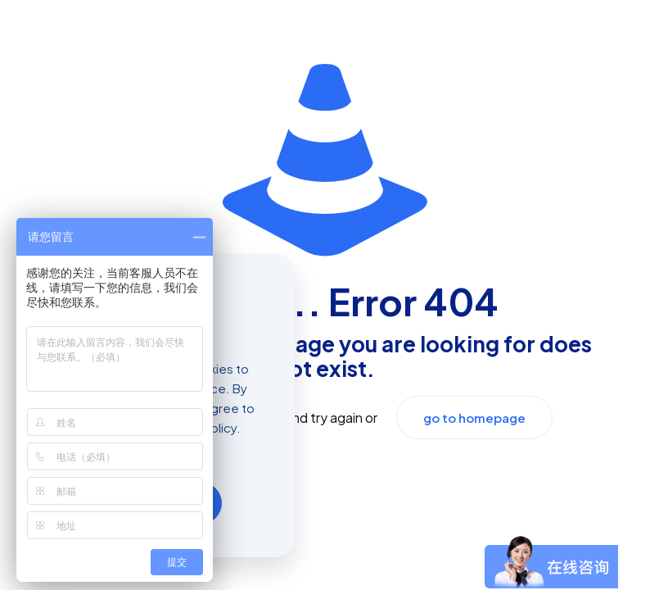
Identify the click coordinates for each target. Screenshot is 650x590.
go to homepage (474, 417)
